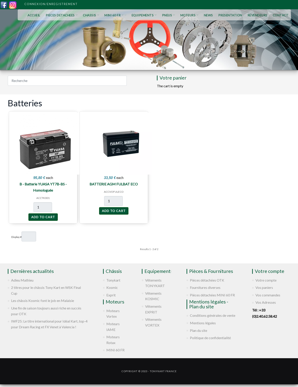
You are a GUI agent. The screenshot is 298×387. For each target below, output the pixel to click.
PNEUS (168, 15)
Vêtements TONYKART (155, 283)
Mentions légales (203, 323)
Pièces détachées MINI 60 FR (212, 295)
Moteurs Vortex (113, 314)
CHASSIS (91, 15)
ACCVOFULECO (114, 191)
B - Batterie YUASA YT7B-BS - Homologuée (43, 187)
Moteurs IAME (113, 327)
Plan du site (198, 330)
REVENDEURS (257, 15)
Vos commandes (267, 295)
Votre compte (266, 280)
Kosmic (112, 287)
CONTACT (280, 15)
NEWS (208, 15)
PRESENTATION (230, 15)
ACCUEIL (33, 15)
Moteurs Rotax (113, 340)
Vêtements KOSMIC (153, 296)
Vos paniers (264, 287)
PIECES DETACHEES (62, 15)
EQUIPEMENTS (144, 15)
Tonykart (113, 280)
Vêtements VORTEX (153, 322)
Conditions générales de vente (212, 315)
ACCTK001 (43, 198)
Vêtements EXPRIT (153, 309)
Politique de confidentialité (210, 338)
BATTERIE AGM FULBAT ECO (114, 184)
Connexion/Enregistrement (51, 4)
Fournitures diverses (205, 287)
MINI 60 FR (115, 15)
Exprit (111, 295)
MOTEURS (189, 15)
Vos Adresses (265, 302)
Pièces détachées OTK (207, 280)
